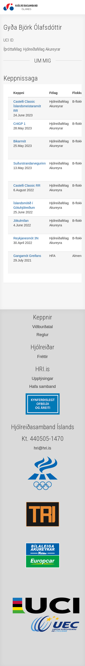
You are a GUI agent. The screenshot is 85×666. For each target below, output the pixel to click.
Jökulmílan (21, 220)
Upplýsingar (42, 378)
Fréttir (42, 356)
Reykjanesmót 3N (26, 238)
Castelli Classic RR (26, 185)
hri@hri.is (42, 448)
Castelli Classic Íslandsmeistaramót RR (27, 106)
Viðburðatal (42, 326)
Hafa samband (42, 386)
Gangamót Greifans (27, 256)
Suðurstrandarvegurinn (29, 163)
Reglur (42, 334)
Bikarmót (19, 141)
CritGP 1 (19, 123)
